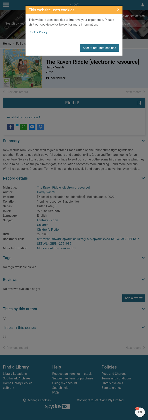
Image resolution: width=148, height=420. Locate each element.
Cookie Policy (38, 32)
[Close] (118, 9)
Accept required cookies (99, 48)
